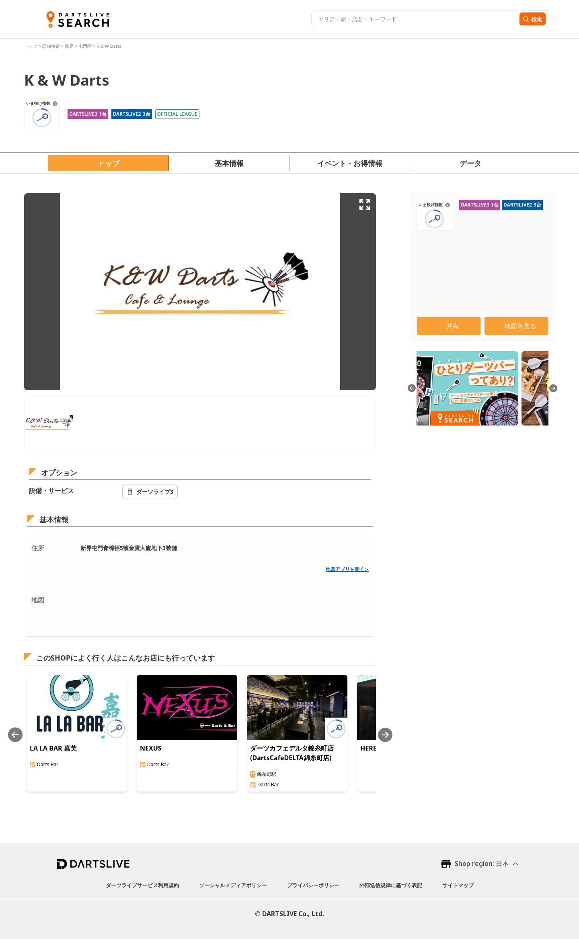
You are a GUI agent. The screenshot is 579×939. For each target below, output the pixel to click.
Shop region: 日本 (482, 863)
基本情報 (229, 163)
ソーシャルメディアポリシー (233, 885)
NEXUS (151, 748)
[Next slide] (385, 734)
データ (470, 163)
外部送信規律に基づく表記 (390, 885)
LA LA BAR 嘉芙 (53, 748)
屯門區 (85, 46)
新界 (69, 46)
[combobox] (414, 19)
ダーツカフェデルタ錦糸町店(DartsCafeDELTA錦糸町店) (292, 753)
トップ (31, 46)
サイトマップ (458, 885)
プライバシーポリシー (313, 885)
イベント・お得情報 (349, 163)
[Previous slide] (15, 734)
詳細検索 (51, 46)
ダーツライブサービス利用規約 (142, 885)
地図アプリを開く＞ (347, 569)
